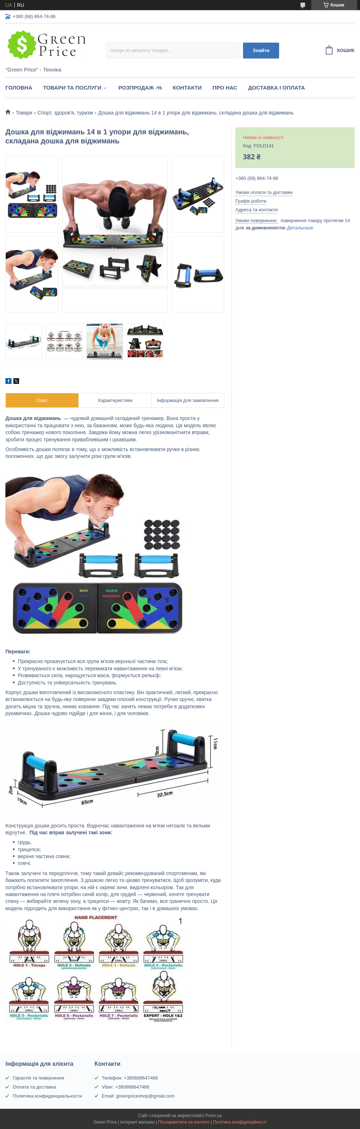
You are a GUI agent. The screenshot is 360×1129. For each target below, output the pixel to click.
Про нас (225, 87)
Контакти (187, 87)
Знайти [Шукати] (261, 50)
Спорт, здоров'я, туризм (65, 113)
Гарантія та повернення (38, 1078)
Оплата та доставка (34, 1087)
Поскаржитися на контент (183, 1122)
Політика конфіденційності (239, 1122)
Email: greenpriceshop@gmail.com (138, 1096)
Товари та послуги (72, 87)
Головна (18, 87)
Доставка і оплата (276, 87)
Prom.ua (213, 1115)
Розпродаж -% (140, 87)
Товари (24, 113)
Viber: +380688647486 (125, 1087)
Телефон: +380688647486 (130, 1078)
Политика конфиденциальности (47, 1096)
